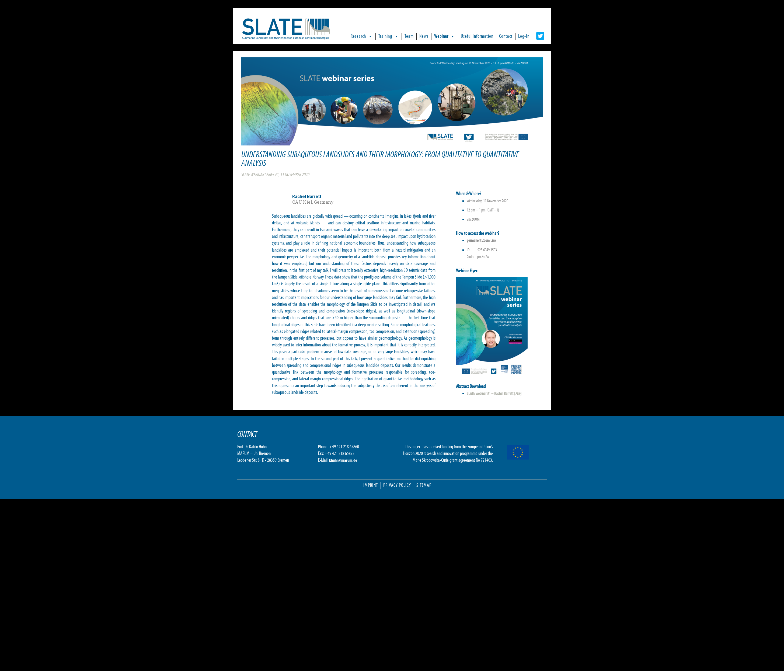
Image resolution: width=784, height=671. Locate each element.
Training (388, 36)
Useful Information (477, 36)
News (423, 36)
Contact (506, 36)
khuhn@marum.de (343, 460)
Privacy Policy (397, 485)
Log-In (523, 36)
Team (409, 36)
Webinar (444, 36)
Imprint (370, 485)
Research (362, 36)
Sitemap (423, 485)
